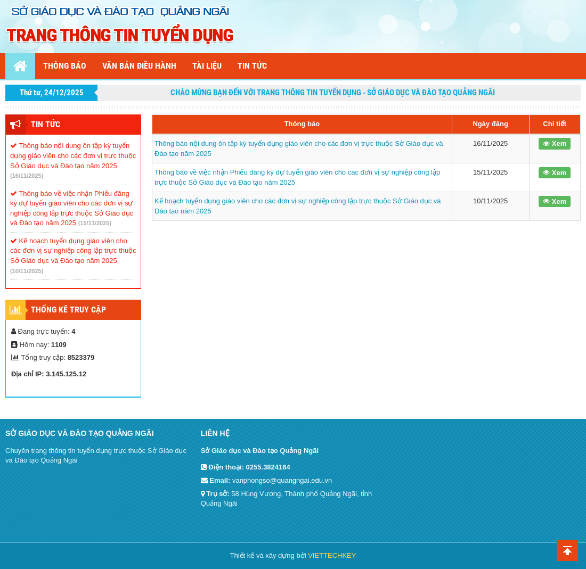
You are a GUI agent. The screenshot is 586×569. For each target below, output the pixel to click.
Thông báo (64, 66)
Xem (554, 143)
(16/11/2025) (26, 175)
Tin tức (252, 66)
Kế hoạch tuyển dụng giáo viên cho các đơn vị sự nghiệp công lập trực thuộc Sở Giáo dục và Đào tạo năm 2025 (73, 251)
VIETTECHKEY (332, 555)
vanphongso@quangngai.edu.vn (282, 480)
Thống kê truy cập (68, 309)
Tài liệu (207, 66)
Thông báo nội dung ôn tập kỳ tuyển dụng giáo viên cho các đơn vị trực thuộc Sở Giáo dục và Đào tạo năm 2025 (73, 155)
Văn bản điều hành (139, 66)
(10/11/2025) (26, 271)
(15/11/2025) (94, 223)
